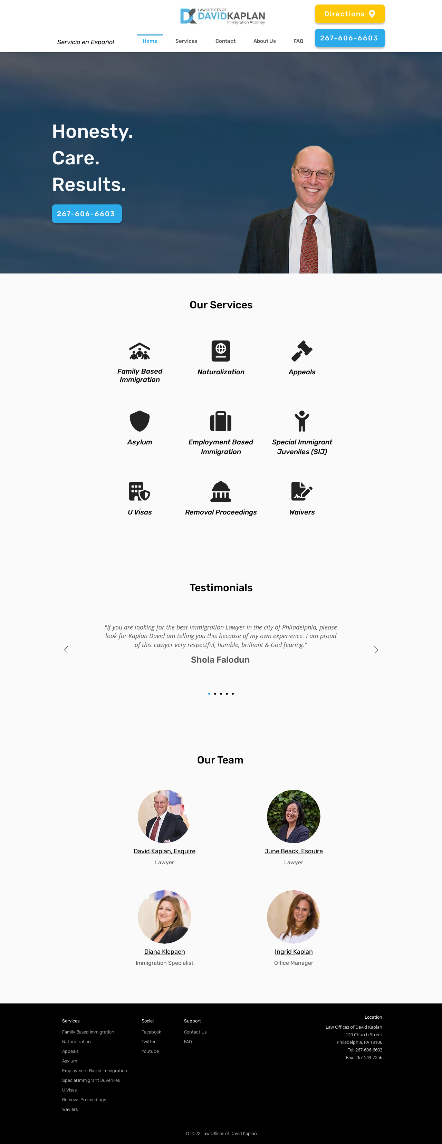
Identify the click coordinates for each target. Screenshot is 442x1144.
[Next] (376, 650)
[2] (215, 694)
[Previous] (66, 650)
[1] (209, 694)
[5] (233, 694)
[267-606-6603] (350, 38)
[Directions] (350, 13)
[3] (221, 694)
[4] (227, 694)
